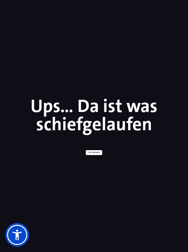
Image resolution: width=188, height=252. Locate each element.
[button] (17, 235)
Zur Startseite (94, 152)
